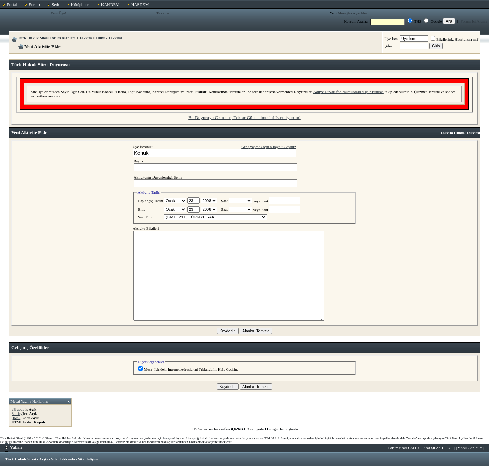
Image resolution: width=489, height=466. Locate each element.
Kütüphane (80, 4)
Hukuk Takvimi (109, 38)
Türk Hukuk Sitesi (20, 459)
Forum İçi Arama (474, 21)
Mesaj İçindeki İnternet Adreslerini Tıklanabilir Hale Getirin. (188, 369)
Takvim (162, 13)
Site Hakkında (63, 459)
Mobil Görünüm (470, 448)
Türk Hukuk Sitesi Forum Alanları (46, 38)
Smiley (17, 413)
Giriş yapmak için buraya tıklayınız (268, 147)
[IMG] (17, 418)
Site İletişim (88, 459)
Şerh (55, 4)
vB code (18, 409)
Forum (34, 4)
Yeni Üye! (58, 13)
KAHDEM (110, 4)
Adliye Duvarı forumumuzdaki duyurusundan (348, 92)
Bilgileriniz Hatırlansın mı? (455, 39)
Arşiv (43, 459)
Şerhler (362, 13)
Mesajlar (345, 13)
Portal (12, 4)
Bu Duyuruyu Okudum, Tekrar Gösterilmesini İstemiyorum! (244, 117)
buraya (167, 438)
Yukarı (13, 447)
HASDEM (140, 4)
